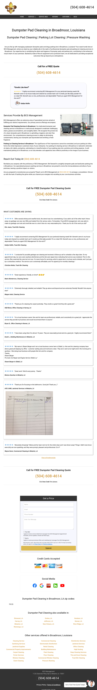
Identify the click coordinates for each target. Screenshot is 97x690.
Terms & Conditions (47, 538)
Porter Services (18, 649)
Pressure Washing (48, 655)
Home (22, 16)
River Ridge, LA (78, 618)
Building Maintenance (48, 643)
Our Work (66, 17)
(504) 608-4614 (82, 7)
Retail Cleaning (48, 640)
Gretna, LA (48, 612)
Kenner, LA (78, 615)
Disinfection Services (78, 635)
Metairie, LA (18, 618)
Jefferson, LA (48, 615)
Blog (75, 16)
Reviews (55, 16)
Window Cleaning (18, 652)
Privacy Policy (37, 538)
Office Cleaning (78, 640)
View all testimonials (48, 452)
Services (32, 17)
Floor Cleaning (48, 649)
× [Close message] (85, 683)
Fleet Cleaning (48, 646)
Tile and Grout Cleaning (78, 649)
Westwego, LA (18, 621)
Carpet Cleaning (18, 646)
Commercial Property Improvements (18, 643)
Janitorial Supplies (18, 640)
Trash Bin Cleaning (78, 652)
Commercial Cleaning (48, 635)
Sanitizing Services (18, 638)
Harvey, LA (18, 615)
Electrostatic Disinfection (48, 638)
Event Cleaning (19, 655)
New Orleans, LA (48, 618)
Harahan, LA (78, 612)
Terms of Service (62, 686)
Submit (48, 542)
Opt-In (26, 532)
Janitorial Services (78, 638)
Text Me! (27, 526)
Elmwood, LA (18, 612)
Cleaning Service (18, 635)
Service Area (43, 16)
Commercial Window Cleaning (48, 652)
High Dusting (78, 643)
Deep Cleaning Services (78, 646)
